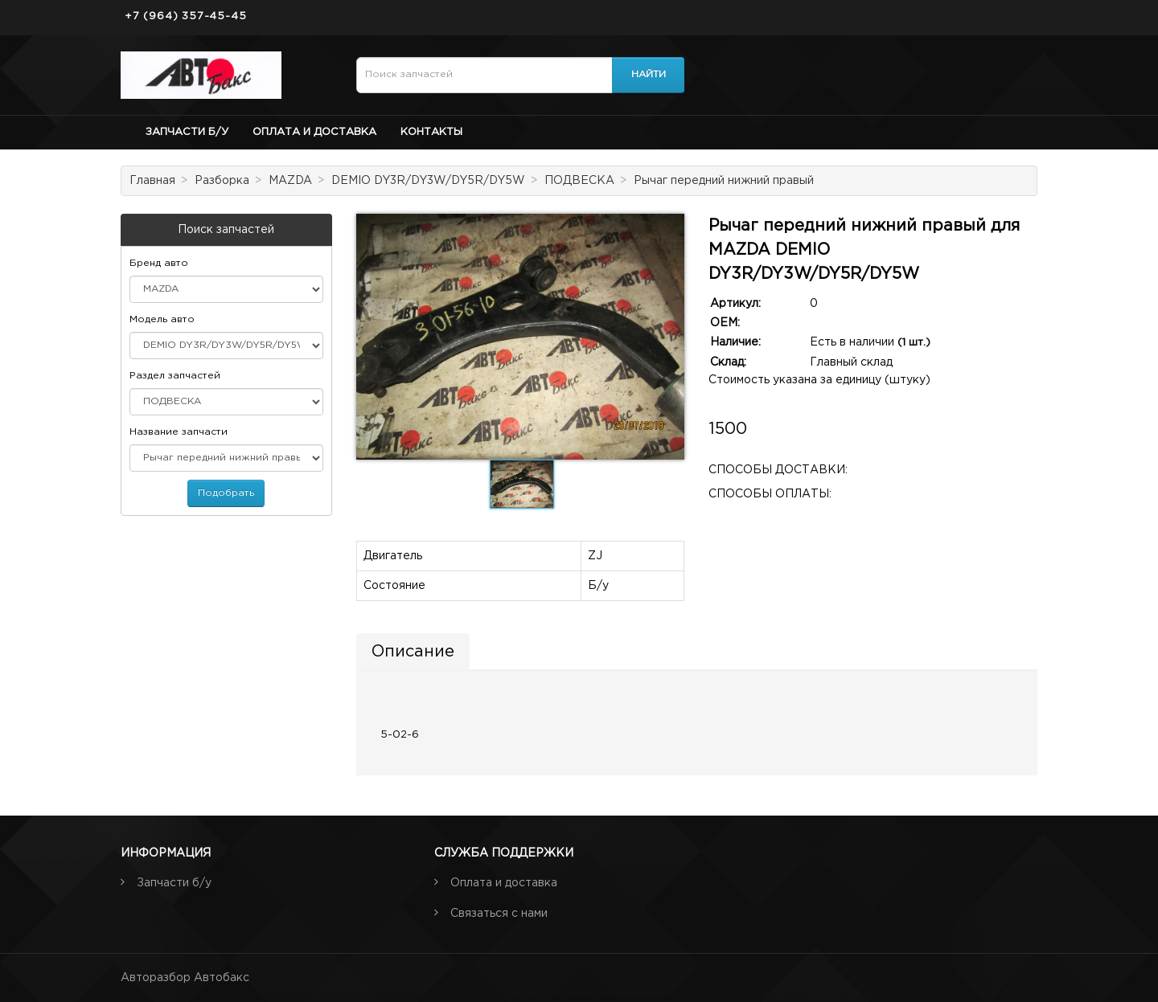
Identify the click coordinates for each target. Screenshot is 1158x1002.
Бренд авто (158, 263)
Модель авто (162, 319)
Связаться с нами (499, 913)
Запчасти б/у (187, 132)
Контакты (431, 132)
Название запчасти (178, 431)
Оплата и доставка (314, 132)
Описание (413, 651)
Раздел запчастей (174, 375)
